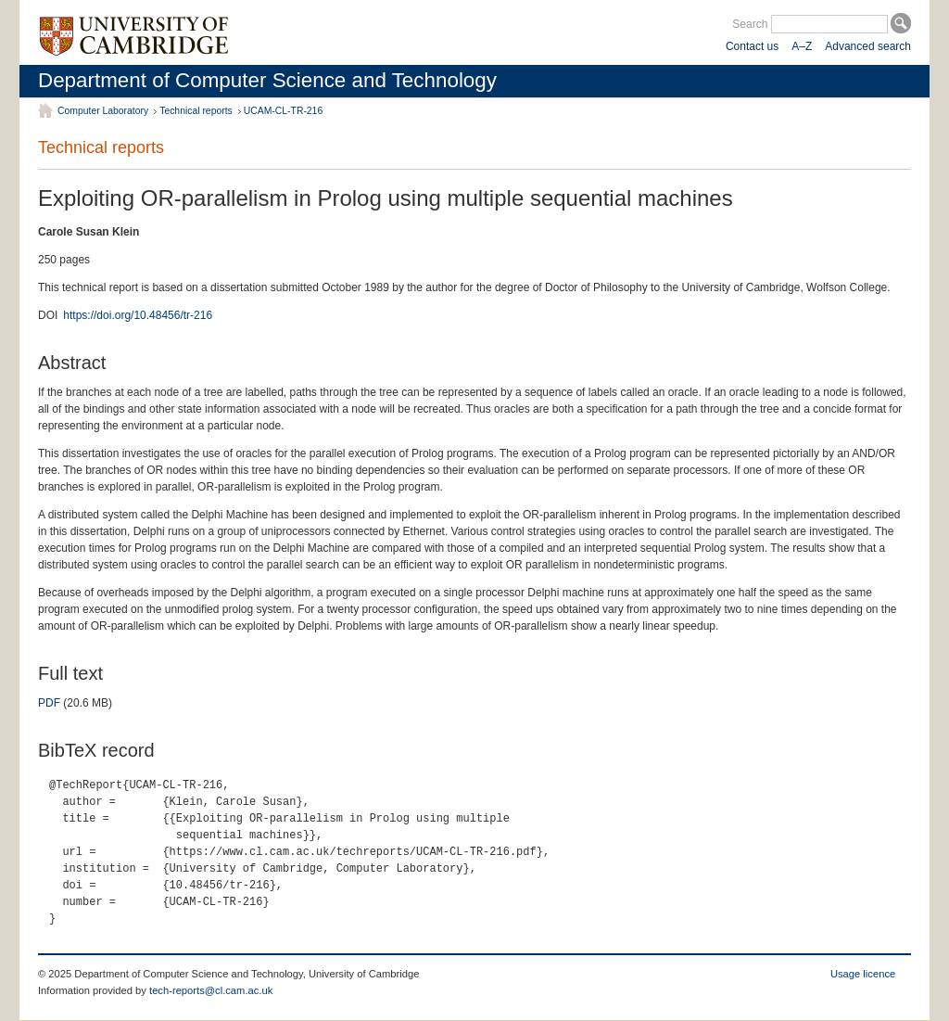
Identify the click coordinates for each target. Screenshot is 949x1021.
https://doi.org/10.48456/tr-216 (137, 315)
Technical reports (196, 111)
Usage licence (862, 973)
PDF (49, 702)
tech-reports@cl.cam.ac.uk (210, 990)
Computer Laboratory (102, 111)
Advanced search (868, 46)
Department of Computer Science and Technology (267, 80)
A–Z (801, 46)
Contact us (752, 46)
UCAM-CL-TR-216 (283, 111)
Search (749, 24)
